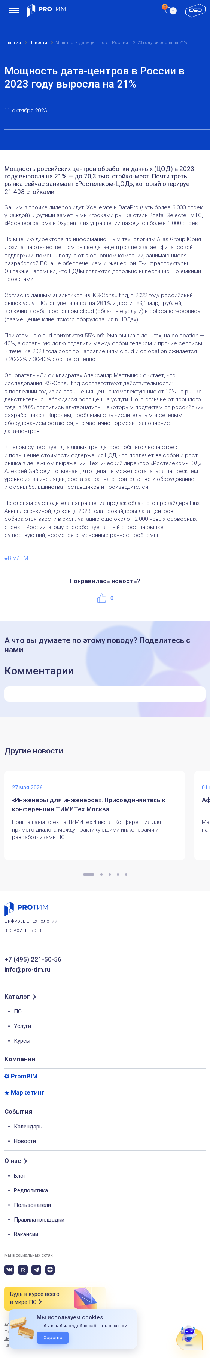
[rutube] (23, 1270)
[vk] (9, 1270)
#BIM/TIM (16, 558)
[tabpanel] (99, 815)
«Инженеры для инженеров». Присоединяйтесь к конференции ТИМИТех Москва (88, 804)
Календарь (28, 1126)
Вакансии (26, 1234)
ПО (18, 1011)
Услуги (22, 1026)
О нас (12, 1161)
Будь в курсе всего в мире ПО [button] (35, 1298)
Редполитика (31, 1190)
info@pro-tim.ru (27, 969)
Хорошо (53, 1337)
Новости (25, 1141)
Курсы (22, 1040)
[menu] (14, 10)
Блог (20, 1175)
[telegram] (36, 1270)
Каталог (17, 997)
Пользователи (32, 1205)
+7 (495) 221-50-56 (32, 959)
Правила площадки (39, 1219)
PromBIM (24, 1076)
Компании (19, 1059)
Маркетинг (28, 1092)
